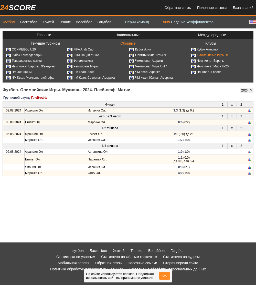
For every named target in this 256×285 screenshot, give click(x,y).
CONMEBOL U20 (21, 49)
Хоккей (48, 22)
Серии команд (137, 22)
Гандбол (104, 22)
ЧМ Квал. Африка (144, 72)
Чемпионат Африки (146, 61)
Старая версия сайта (180, 263)
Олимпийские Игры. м (209, 55)
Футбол (9, 22)
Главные (44, 35)
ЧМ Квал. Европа (206, 72)
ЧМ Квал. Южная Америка (151, 77)
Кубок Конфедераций (24, 55)
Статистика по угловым (75, 257)
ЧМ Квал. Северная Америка (91, 77)
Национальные (128, 35)
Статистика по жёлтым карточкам (129, 257)
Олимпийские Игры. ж (147, 55)
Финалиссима (80, 61)
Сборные (127, 43)
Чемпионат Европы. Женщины (30, 66)
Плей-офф (39, 97)
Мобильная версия (73, 263)
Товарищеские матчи (24, 61)
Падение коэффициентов (188, 22)
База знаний (243, 8)
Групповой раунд (16, 97)
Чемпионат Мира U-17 (148, 66)
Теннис (65, 22)
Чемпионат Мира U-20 (210, 66)
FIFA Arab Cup (80, 49)
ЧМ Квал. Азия (80, 72)
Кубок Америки (204, 49)
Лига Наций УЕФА (83, 55)
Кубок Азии (140, 49)
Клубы (210, 43)
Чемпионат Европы (208, 61)
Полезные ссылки (212, 8)
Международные (212, 35)
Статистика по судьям (181, 257)
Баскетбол (28, 22)
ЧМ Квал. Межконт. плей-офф (30, 77)
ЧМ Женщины (18, 72)
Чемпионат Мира (82, 66)
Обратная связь (177, 8)
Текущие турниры (45, 43)
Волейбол (84, 22)
